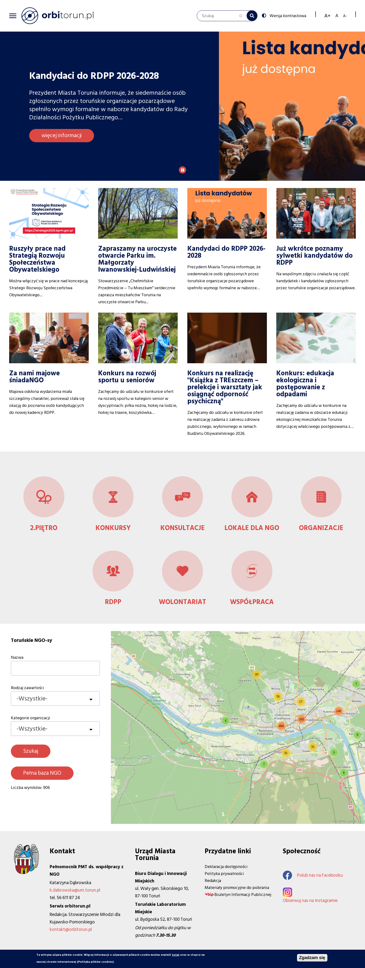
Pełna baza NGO (42, 773)
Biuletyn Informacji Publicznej (242, 894)
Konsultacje (182, 528)
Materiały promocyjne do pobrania (237, 887)
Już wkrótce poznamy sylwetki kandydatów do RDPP (314, 255)
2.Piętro (43, 528)
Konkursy (113, 528)
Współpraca (252, 602)
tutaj (175, 955)
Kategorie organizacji (30, 717)
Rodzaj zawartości (27, 687)
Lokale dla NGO (251, 528)
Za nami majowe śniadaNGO (34, 377)
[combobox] (55, 698)
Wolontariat (182, 602)
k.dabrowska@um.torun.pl (75, 890)
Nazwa (17, 657)
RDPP (113, 602)
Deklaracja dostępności (226, 866)
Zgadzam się (312, 957)
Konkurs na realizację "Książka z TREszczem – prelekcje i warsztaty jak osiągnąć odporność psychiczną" (224, 387)
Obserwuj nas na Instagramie (310, 900)
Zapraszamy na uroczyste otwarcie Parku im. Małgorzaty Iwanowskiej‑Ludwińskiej (137, 259)
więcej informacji (61, 135)
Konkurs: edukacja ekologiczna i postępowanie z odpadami (305, 384)
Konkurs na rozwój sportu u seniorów (127, 377)
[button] (225, 721)
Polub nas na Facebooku (313, 875)
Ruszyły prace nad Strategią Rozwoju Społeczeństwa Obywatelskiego (37, 259)
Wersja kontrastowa (287, 15)
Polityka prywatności (224, 873)
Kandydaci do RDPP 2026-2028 (226, 252)
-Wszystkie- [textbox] (32, 698)
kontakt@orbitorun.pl (71, 929)
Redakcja (213, 880)
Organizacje (321, 528)
